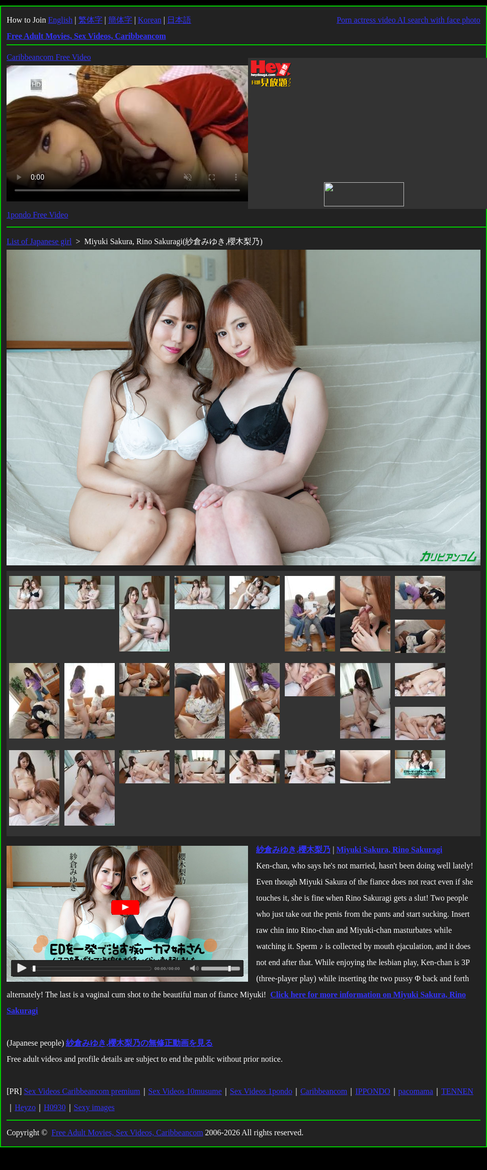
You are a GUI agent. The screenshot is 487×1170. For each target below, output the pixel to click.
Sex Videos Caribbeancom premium (82, 1091)
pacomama (415, 1091)
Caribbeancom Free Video (49, 57)
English (60, 20)
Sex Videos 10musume (185, 1091)
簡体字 (120, 20)
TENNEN (457, 1091)
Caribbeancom (323, 1091)
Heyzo (25, 1107)
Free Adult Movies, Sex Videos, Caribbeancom (127, 1132)
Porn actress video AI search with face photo (408, 20)
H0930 (55, 1107)
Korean (149, 20)
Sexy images (94, 1107)
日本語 (179, 20)
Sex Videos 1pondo (261, 1091)
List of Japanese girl (39, 241)
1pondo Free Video (37, 214)
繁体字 (90, 20)
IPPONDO (372, 1091)
